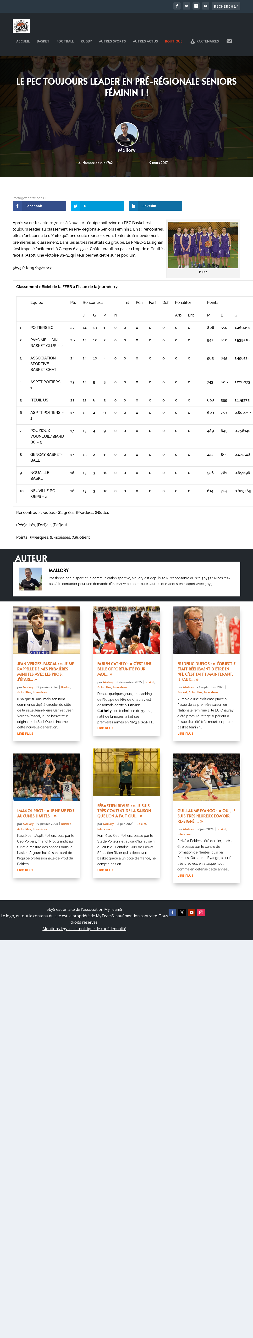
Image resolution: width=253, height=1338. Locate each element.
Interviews (40, 695)
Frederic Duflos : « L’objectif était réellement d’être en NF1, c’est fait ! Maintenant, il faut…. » (206, 674)
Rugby (86, 44)
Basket (43, 44)
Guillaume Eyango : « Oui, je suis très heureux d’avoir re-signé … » (206, 819)
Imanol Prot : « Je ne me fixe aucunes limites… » (46, 816)
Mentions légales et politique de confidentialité (84, 931)
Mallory (126, 152)
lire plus (25, 735)
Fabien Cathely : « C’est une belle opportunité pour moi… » (124, 672)
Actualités (24, 695)
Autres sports (112, 44)
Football (65, 44)
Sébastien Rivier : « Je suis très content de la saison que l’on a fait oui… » (124, 813)
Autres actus (145, 44)
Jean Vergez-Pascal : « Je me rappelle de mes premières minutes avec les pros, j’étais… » (45, 674)
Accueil (23, 44)
